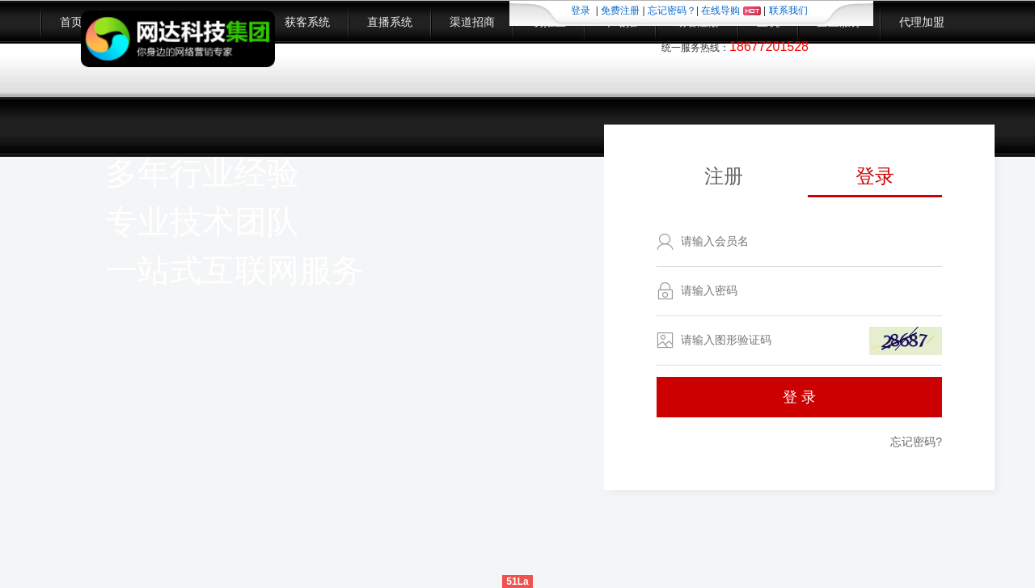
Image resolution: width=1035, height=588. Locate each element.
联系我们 (788, 10)
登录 (580, 10)
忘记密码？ (672, 10)
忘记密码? (916, 441)
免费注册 (620, 10)
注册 (723, 176)
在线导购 (730, 10)
